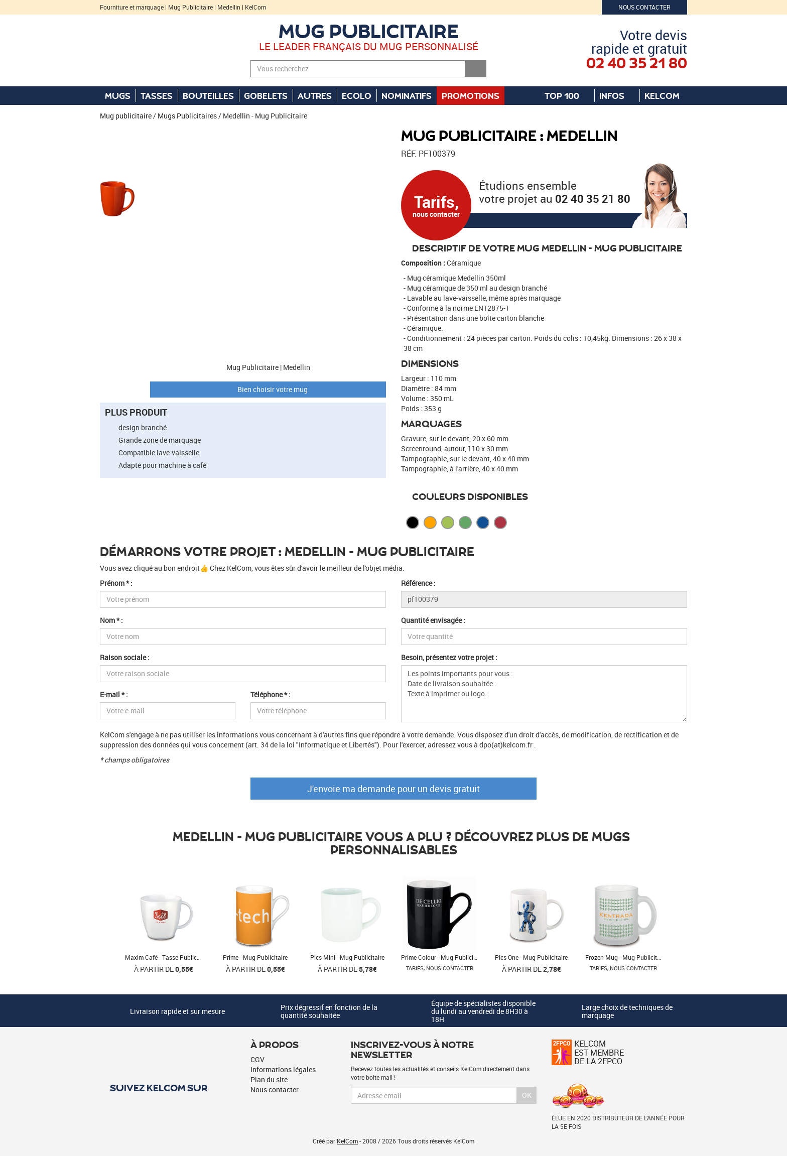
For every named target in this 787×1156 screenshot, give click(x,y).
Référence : (418, 583)
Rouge (500, 522)
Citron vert (447, 522)
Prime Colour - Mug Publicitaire (443, 957)
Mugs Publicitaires (187, 115)
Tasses (157, 95)
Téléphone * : (270, 694)
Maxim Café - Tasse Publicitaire (167, 957)
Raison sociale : (125, 657)
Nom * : (111, 620)
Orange (430, 522)
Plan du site (269, 1079)
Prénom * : (116, 583)
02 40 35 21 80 (592, 198)
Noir (412, 522)
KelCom (667, 95)
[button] (117, 133)
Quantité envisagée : (433, 620)
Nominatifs (406, 95)
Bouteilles (208, 95)
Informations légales (283, 1069)
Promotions (470, 95)
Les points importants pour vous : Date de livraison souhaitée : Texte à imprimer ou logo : (544, 693)
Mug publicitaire (369, 30)
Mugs (117, 95)
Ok (527, 1095)
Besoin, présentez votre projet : (449, 657)
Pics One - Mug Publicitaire (531, 957)
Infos (616, 95)
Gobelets (266, 95)
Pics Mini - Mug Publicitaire (347, 957)
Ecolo (356, 95)
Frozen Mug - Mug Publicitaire (626, 957)
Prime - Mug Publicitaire (255, 957)
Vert (465, 522)
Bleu (482, 522)
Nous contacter (644, 7)
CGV (257, 1059)
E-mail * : (114, 694)
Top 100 (567, 95)
